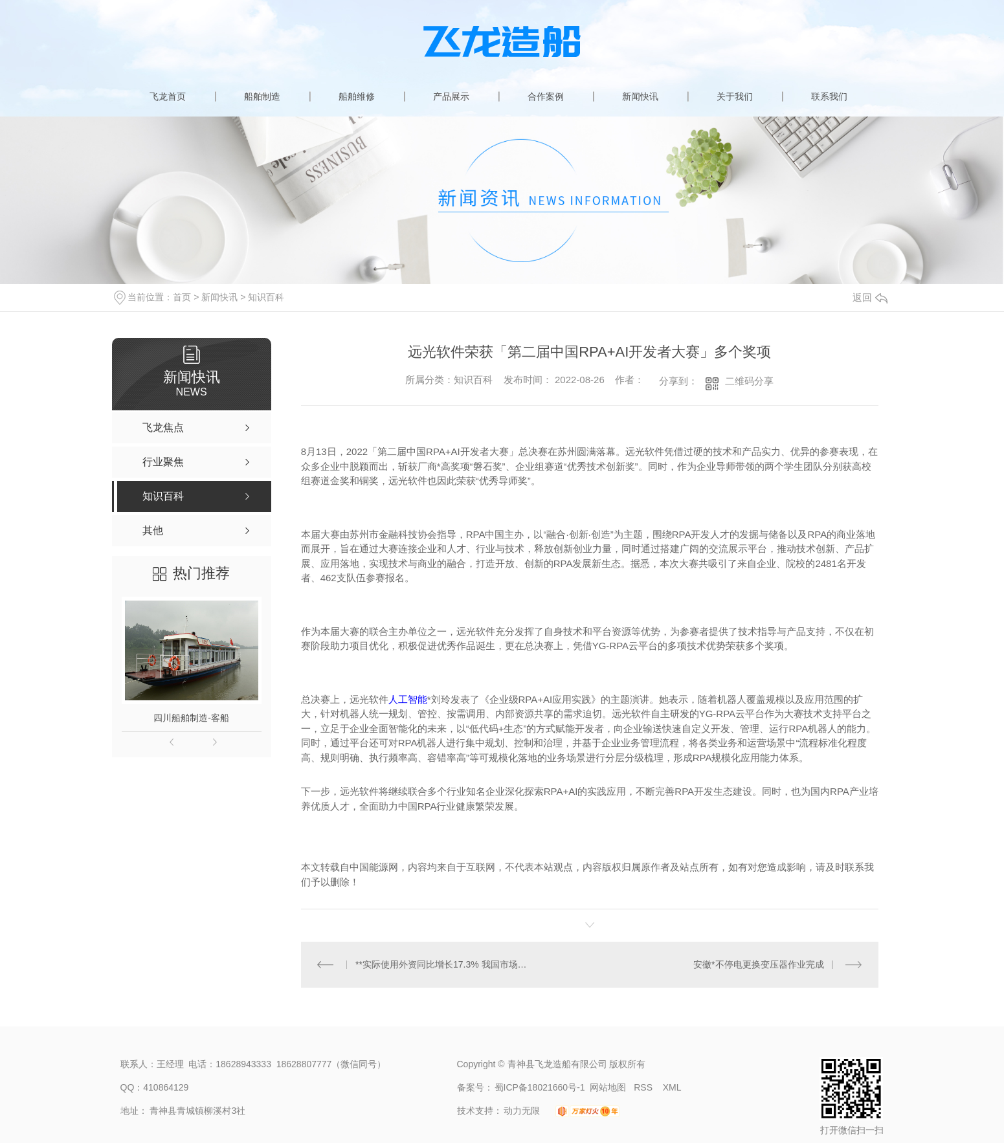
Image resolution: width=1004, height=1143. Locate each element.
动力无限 (522, 1110)
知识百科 (266, 297)
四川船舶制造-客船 (191, 718)
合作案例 (546, 96)
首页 (182, 297)
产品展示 (451, 96)
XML (672, 1087)
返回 (870, 297)
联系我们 (829, 96)
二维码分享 (749, 380)
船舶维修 (357, 96)
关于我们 (735, 96)
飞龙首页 (168, 96)
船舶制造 (262, 96)
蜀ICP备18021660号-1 (540, 1087)
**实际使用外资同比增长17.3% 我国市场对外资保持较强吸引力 (445, 964)
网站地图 (608, 1087)
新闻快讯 (640, 96)
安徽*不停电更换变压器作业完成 (758, 964)
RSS (644, 1087)
